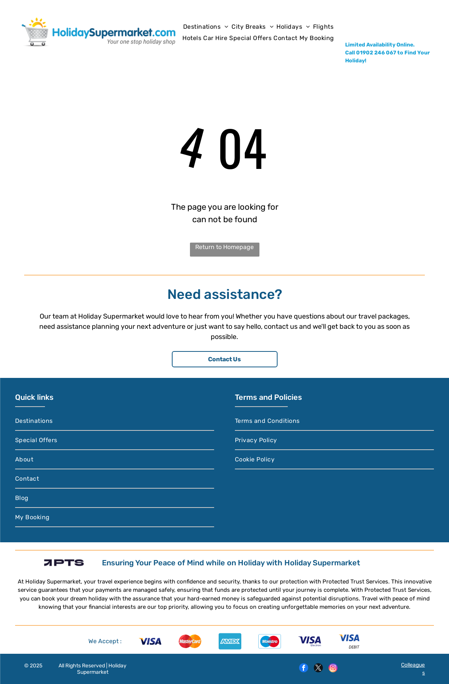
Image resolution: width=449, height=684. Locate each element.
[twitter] (318, 668)
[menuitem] (205, 26)
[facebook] (303, 668)
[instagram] (333, 668)
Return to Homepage (224, 247)
